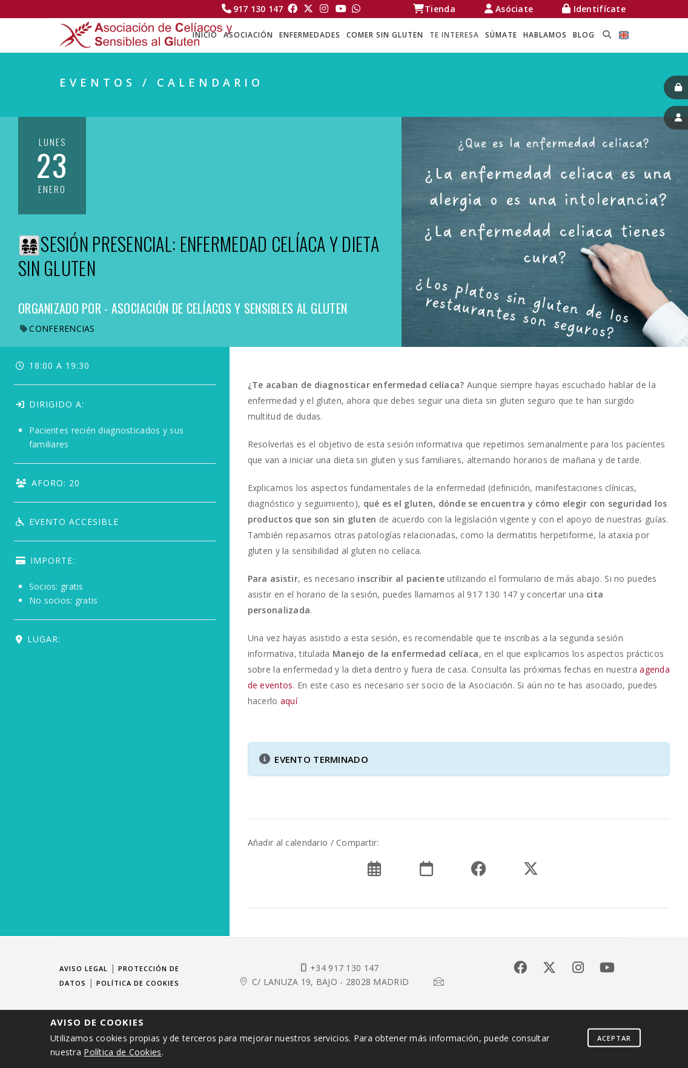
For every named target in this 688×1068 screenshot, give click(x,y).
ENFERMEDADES (309, 35)
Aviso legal (83, 968)
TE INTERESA (454, 35)
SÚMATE (501, 35)
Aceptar (614, 1037)
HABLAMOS (545, 35)
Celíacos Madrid (373, 103)
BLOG (584, 35)
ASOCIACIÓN (248, 35)
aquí (288, 701)
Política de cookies (137, 982)
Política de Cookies (122, 1052)
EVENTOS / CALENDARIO (572, 103)
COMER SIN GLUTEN (384, 35)
